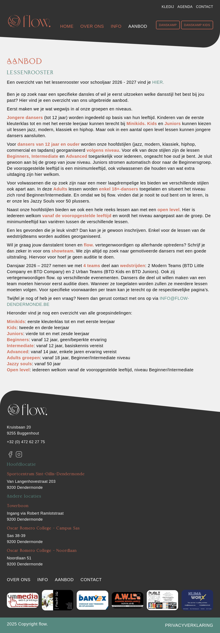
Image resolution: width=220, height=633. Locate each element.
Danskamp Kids (197, 25)
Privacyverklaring (189, 625)
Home (66, 26)
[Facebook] (10, 454)
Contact (204, 7)
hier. (158, 82)
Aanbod (137, 26)
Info (116, 26)
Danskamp (168, 25)
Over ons (92, 26)
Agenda (185, 7)
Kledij (168, 7)
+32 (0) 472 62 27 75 (26, 442)
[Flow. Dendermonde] (29, 21)
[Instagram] (18, 454)
